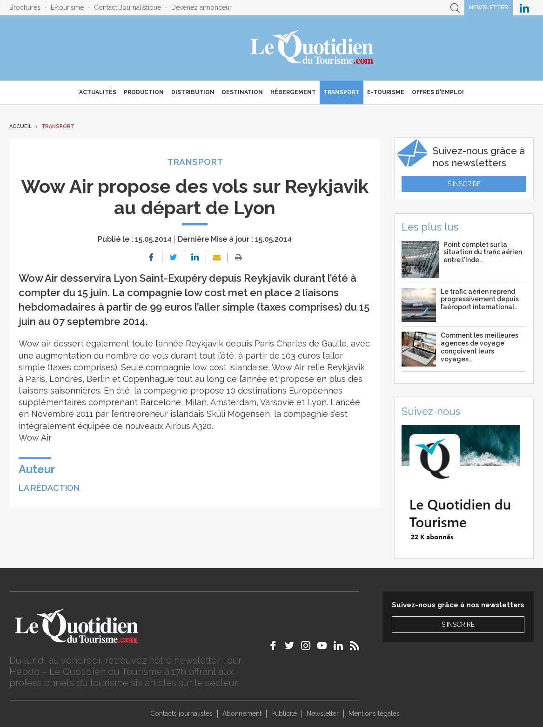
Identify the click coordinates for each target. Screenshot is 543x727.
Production (144, 92)
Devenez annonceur (201, 7)
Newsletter (488, 7)
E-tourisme (67, 7)
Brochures (24, 7)
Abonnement (241, 713)
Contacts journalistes (181, 713)
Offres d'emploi (438, 92)
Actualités (97, 92)
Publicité (284, 713)
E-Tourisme (385, 92)
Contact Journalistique (127, 7)
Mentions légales (374, 713)
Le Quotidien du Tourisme (312, 48)
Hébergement (293, 92)
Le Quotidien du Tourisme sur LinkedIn (524, 7)
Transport (341, 92)
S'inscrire (464, 184)
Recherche (455, 7)
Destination (242, 92)
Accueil (20, 126)
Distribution (193, 92)
